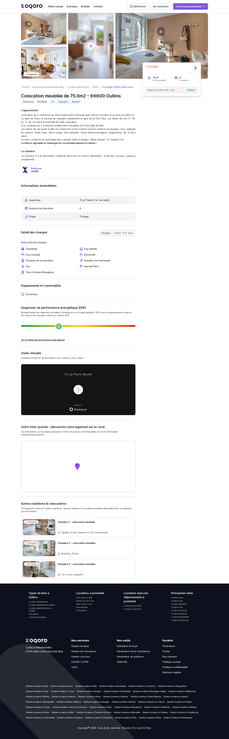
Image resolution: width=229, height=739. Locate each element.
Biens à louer (55, 6)
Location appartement (38, 602)
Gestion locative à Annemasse (177, 717)
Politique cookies (171, 661)
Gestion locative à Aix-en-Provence (70, 707)
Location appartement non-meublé (40, 609)
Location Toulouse (179, 610)
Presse (166, 651)
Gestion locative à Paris (37, 686)
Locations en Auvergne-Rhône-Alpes (48, 87)
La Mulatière (81, 610)
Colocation (33, 614)
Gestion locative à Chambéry (99, 717)
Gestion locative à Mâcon (69, 702)
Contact (98, 6)
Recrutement (169, 656)
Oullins (95, 87)
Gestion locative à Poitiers (179, 702)
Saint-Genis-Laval (84, 604)
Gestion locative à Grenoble (117, 691)
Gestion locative (80, 646)
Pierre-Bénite (82, 607)
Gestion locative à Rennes (115, 696)
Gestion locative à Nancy (64, 696)
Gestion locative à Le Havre (151, 702)
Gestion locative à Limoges (96, 702)
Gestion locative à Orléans (155, 712)
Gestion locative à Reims (37, 712)
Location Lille (177, 607)
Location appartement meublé (42, 605)
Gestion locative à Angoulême (172, 686)
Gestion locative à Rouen (124, 702)
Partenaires (168, 646)
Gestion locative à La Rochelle (40, 717)
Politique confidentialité (175, 667)
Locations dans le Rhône (78, 87)
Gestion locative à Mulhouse (182, 691)
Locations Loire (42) (132, 609)
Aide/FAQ (122, 661)
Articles (85, 6)
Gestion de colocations (83, 651)
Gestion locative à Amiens (175, 696)
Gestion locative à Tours (62, 691)
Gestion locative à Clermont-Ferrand (94, 712)
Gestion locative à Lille (86, 686)
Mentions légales (171, 672)
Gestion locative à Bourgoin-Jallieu (149, 691)
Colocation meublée (37, 617)
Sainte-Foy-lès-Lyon (85, 601)
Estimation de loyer (127, 646)
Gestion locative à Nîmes (37, 696)
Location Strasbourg (180, 620)
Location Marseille (179, 604)
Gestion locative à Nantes (184, 707)
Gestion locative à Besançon (128, 707)
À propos (72, 6)
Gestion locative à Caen (37, 691)
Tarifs (74, 667)
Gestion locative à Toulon (38, 707)
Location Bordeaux (179, 614)
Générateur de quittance (130, 656)
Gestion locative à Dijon (100, 707)
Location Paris (177, 598)
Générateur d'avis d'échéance (133, 651)
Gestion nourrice (80, 656)
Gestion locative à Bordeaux (112, 686)
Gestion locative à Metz (63, 712)
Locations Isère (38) (132, 606)
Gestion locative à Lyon (62, 686)
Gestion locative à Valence (157, 707)
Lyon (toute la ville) (84, 598)
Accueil (25, 87)
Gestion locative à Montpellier (40, 702)
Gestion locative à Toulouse (142, 686)
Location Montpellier (180, 617)
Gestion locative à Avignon (70, 717)
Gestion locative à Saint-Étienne (146, 696)
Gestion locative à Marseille (127, 712)
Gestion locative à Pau (126, 717)
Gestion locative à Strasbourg (184, 712)
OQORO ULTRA (80, 661)
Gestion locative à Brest (89, 696)
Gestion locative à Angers (89, 691)
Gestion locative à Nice (150, 717)
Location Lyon (177, 601)
